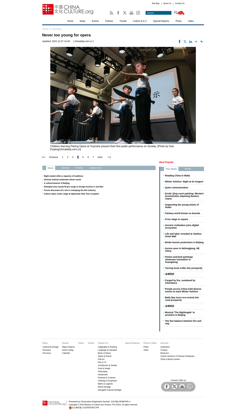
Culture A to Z (140, 21)
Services (164, 343)
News (82, 21)
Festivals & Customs (106, 378)
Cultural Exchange (51, 347)
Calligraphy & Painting (107, 347)
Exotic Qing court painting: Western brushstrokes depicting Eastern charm (184, 196)
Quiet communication (176, 187)
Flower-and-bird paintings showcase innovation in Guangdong (179, 259)
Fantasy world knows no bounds (182, 213)
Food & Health (104, 368)
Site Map (155, 3)
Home (70, 21)
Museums (164, 353)
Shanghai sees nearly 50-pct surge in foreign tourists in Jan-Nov (73, 187)
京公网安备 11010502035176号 (85, 407)
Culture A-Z (103, 343)
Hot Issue (57, 29)
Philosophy (102, 371)
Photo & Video (150, 343)
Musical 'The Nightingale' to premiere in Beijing (180, 313)
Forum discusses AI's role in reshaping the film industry (70, 190)
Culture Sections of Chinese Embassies (177, 356)
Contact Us (179, 3)
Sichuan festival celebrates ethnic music (62, 179)
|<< (43, 157)
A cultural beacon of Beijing (57, 183)
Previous (53, 157)
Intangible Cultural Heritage (109, 390)
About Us (167, 3)
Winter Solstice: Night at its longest (184, 181)
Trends (123, 21)
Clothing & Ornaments (107, 381)
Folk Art (101, 359)
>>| (109, 157)
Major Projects (68, 347)
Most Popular (166, 162)
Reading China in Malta (177, 175)
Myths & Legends (105, 384)
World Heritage (104, 387)
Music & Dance (104, 353)
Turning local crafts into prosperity (183, 268)
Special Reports (161, 21)
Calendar (66, 353)
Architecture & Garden (107, 365)
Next (100, 157)
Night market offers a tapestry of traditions (63, 176)
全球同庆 (169, 274)
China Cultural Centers (170, 359)
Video (191, 21)
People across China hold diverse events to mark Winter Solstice (183, 290)
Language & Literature (107, 350)
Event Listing (67, 350)
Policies (109, 21)
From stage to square (176, 219)
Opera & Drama (104, 356)
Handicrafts (103, 374)
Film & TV (102, 362)
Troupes (164, 350)
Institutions (165, 347)
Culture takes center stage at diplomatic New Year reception (71, 194)
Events (95, 21)
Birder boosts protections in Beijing (184, 242)
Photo (179, 21)
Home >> (47, 29)
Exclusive (47, 350)
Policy (81, 343)
